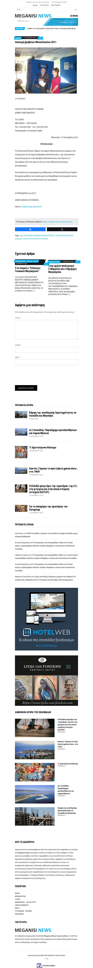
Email (17, 357)
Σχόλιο (18, 318)
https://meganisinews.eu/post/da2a (57, 221)
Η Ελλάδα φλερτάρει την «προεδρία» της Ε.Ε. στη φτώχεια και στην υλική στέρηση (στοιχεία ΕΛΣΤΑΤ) (53, 489)
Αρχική (35, 5)
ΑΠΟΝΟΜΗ (28, 235)
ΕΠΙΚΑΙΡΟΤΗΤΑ (54, 262)
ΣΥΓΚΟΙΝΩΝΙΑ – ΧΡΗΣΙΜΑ (23, 911)
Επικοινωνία (44, 5)
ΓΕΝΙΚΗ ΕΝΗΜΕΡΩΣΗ (21, 905)
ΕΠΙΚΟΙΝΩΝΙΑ (19, 914)
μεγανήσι (18, 239)
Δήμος (18, 38)
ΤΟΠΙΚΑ (17, 899)
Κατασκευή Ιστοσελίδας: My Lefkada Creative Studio (46, 955)
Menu (74, 16)
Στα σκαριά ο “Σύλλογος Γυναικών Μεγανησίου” (27, 269)
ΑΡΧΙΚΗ (17, 893)
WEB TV (17, 908)
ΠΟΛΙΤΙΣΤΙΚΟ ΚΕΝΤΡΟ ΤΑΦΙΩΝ (35, 239)
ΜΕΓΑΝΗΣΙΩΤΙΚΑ (20, 896)
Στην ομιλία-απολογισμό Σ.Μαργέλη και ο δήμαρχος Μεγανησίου (62, 268)
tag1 (21, 235)
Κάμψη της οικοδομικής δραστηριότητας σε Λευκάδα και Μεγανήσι (51, 29)
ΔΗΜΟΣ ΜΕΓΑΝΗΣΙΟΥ (32, 207)
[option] (52, 29)
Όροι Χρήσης (55, 5)
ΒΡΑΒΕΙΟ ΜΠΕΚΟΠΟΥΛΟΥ (44, 235)
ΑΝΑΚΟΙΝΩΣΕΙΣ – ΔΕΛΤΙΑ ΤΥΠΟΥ (25, 902)
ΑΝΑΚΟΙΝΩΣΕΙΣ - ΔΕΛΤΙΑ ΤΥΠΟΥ (26, 261)
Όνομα (18, 345)
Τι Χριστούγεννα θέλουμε (42, 447)
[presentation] (34, 374)
